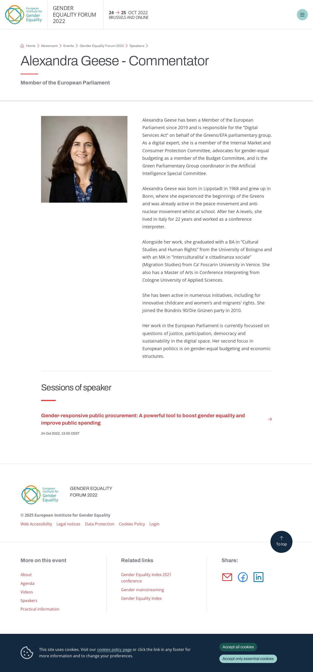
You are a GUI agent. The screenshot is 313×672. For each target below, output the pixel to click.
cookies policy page (114, 649)
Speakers (137, 46)
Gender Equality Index (141, 598)
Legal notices (68, 524)
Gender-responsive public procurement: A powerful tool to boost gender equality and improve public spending (143, 419)
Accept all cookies (238, 647)
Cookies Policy (132, 524)
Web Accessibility (36, 524)
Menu (302, 14)
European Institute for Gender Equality (23, 14)
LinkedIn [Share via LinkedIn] (258, 577)
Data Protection (99, 524)
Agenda (27, 583)
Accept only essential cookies (248, 659)
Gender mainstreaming (142, 589)
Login (154, 524)
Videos (27, 592)
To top (281, 544)
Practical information (40, 609)
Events (68, 46)
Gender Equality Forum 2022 (74, 14)
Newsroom (49, 46)
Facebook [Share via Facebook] (242, 577)
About (26, 574)
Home (30, 46)
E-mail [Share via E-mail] (227, 577)
